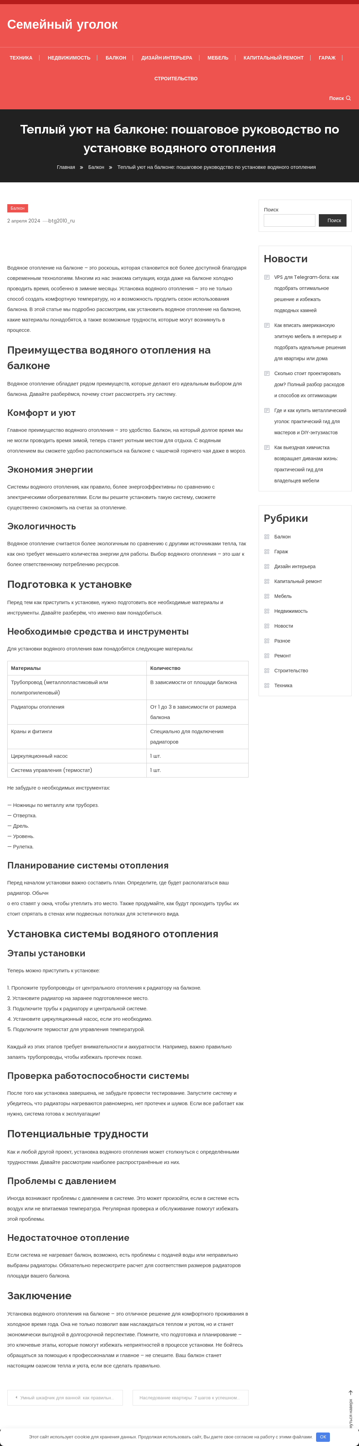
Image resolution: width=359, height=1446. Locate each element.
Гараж (327, 57)
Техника (21, 57)
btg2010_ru (64, 220)
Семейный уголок (62, 25)
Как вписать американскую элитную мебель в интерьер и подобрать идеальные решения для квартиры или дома (309, 342)
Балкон (116, 57)
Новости (283, 625)
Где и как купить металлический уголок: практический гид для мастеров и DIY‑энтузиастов (310, 421)
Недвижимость (69, 57)
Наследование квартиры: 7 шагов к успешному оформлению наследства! (195, 1397)
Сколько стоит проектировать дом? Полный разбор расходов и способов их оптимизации (309, 384)
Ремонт (282, 655)
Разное (282, 640)
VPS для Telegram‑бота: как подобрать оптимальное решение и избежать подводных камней (306, 294)
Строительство (176, 78)
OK (323, 1437)
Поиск (340, 98)
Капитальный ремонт (274, 57)
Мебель (218, 57)
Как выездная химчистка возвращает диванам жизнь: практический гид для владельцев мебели (306, 464)
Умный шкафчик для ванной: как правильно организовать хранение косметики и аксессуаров (73, 1397)
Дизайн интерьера (166, 57)
